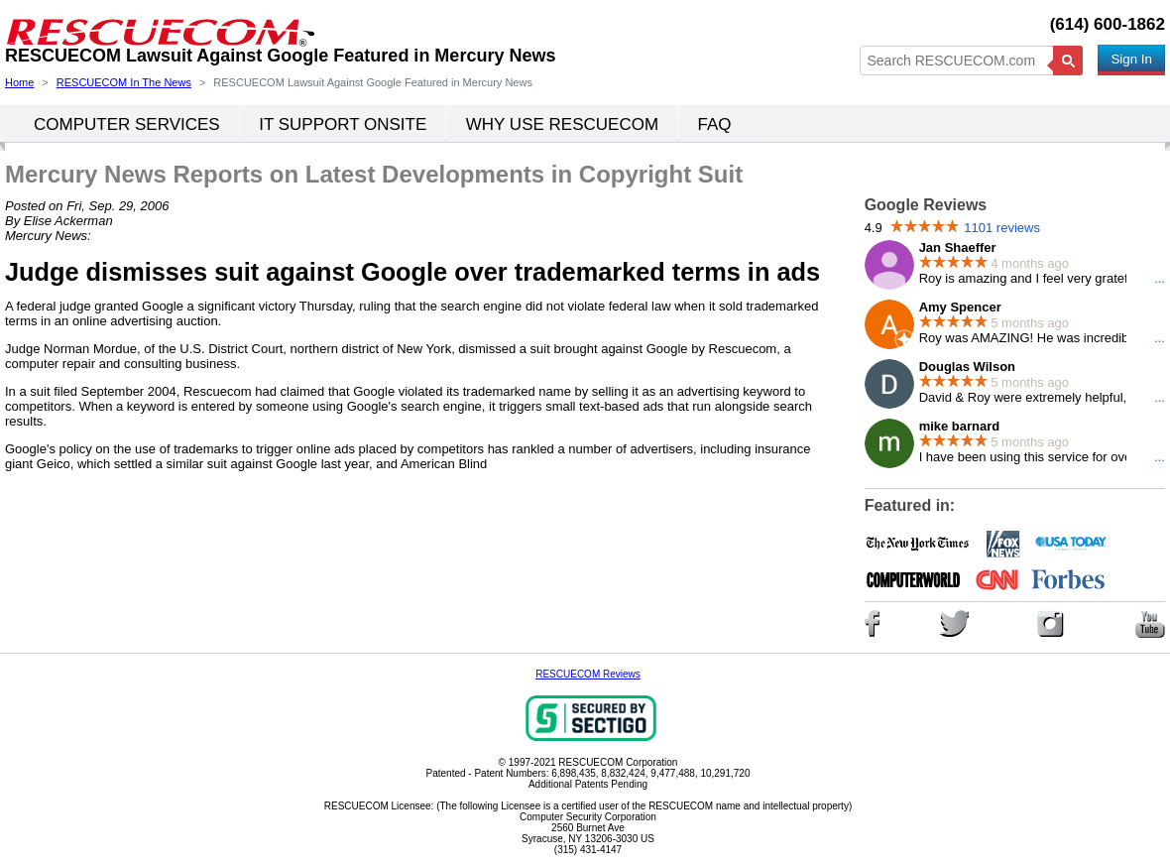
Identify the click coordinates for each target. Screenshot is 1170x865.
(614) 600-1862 (1107, 24)
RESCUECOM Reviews (588, 674)
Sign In (1131, 59)
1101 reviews (1002, 227)
